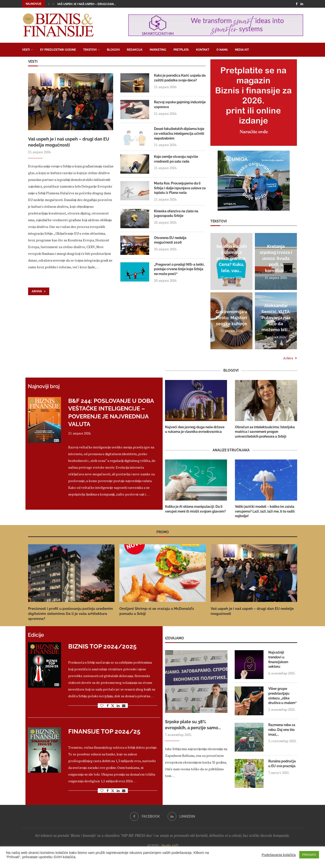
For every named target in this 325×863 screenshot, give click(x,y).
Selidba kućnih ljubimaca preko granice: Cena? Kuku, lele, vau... (231, 258)
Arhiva (39, 291)
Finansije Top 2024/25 (104, 731)
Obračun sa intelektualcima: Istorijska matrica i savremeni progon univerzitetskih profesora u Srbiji (265, 431)
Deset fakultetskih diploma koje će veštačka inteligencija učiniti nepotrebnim (179, 133)
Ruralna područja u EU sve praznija (282, 763)
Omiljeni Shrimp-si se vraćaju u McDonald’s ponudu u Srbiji (156, 611)
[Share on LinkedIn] (118, 705)
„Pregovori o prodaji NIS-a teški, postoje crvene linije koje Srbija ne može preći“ (179, 269)
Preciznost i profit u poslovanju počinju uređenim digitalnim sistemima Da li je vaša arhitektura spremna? (70, 613)
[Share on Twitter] (112, 705)
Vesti (26, 49)
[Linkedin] (301, 4)
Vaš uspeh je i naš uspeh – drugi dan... (86, 4)
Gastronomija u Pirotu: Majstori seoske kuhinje (231, 317)
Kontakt (202, 49)
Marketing (158, 49)
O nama (222, 49)
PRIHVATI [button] (309, 855)
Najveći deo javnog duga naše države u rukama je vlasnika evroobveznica (194, 429)
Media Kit (242, 49)
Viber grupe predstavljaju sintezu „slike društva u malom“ (282, 696)
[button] (49, 4)
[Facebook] (296, 4)
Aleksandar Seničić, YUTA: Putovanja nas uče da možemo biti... (276, 317)
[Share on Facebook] (108, 705)
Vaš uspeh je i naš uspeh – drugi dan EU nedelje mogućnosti (68, 141)
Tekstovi (90, 49)
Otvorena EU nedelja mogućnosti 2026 (170, 240)
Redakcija (134, 49)
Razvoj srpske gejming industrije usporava (180, 104)
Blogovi (113, 49)
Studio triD (169, 845)
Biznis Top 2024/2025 (102, 646)
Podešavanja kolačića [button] (279, 855)
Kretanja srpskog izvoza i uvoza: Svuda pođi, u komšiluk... (276, 258)
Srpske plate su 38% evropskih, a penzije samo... (193, 724)
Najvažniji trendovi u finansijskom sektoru (278, 659)
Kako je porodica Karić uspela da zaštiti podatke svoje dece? (180, 77)
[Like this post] (102, 705)
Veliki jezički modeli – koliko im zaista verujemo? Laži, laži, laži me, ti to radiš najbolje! (265, 511)
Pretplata (181, 49)
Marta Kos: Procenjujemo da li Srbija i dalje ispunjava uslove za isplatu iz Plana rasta (180, 188)
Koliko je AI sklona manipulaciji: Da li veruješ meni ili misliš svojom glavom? (195, 509)
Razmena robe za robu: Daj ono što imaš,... (281, 729)
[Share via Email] (123, 705)
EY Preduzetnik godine (58, 49)
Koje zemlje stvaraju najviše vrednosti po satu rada (176, 159)
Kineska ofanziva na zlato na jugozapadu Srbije (176, 213)
